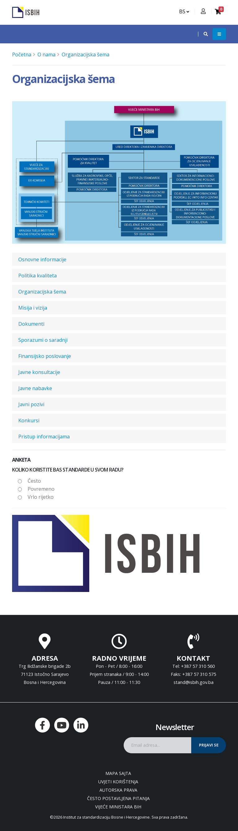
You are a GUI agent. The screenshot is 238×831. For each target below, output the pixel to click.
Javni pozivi (31, 404)
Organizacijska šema (85, 54)
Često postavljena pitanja (118, 798)
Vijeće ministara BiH (118, 807)
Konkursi (28, 420)
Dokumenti (31, 323)
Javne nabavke (35, 388)
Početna (21, 54)
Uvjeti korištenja (118, 782)
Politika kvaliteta (37, 275)
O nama (46, 54)
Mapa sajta (118, 773)
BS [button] (184, 11)
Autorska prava (118, 790)
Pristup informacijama (44, 436)
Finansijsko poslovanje (44, 356)
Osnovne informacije (42, 259)
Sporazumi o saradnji (43, 340)
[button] (202, 34)
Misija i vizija (32, 307)
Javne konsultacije (39, 372)
